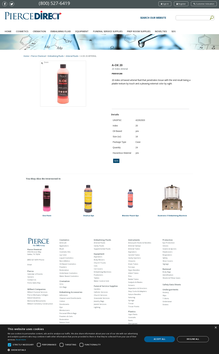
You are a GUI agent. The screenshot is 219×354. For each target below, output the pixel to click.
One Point (46, 215)
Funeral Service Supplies (107, 31)
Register (181, 3)
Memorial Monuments (36, 301)
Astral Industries (33, 298)
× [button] (215, 328)
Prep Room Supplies (138, 31)
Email (29, 264)
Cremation (39, 31)
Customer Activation (203, 3)
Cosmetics (22, 31)
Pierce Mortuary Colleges (37, 295)
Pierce (30, 271)
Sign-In (165, 3)
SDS (173, 31)
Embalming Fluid (60, 31)
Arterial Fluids (72, 56)
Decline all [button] (193, 339)
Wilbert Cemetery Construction (40, 304)
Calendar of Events (35, 274)
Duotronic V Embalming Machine (172, 215)
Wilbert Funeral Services (37, 292)
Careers (30, 277)
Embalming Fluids (56, 56)
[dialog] (109, 339)
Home (8, 31)
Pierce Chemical (38, 56)
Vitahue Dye (88, 215)
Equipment (82, 31)
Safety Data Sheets (172, 284)
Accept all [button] (159, 339)
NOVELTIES (161, 31)
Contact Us (31, 280)
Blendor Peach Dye (130, 215)
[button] (73, 350)
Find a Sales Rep (33, 283)
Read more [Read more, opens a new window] (21, 339)
